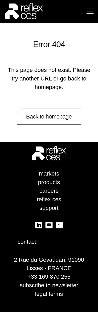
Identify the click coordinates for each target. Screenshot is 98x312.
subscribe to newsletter (49, 285)
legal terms (49, 294)
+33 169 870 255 (49, 276)
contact (27, 242)
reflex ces (49, 199)
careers (49, 191)
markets (49, 173)
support (49, 208)
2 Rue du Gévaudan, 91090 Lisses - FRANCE (49, 264)
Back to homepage (49, 116)
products (49, 182)
